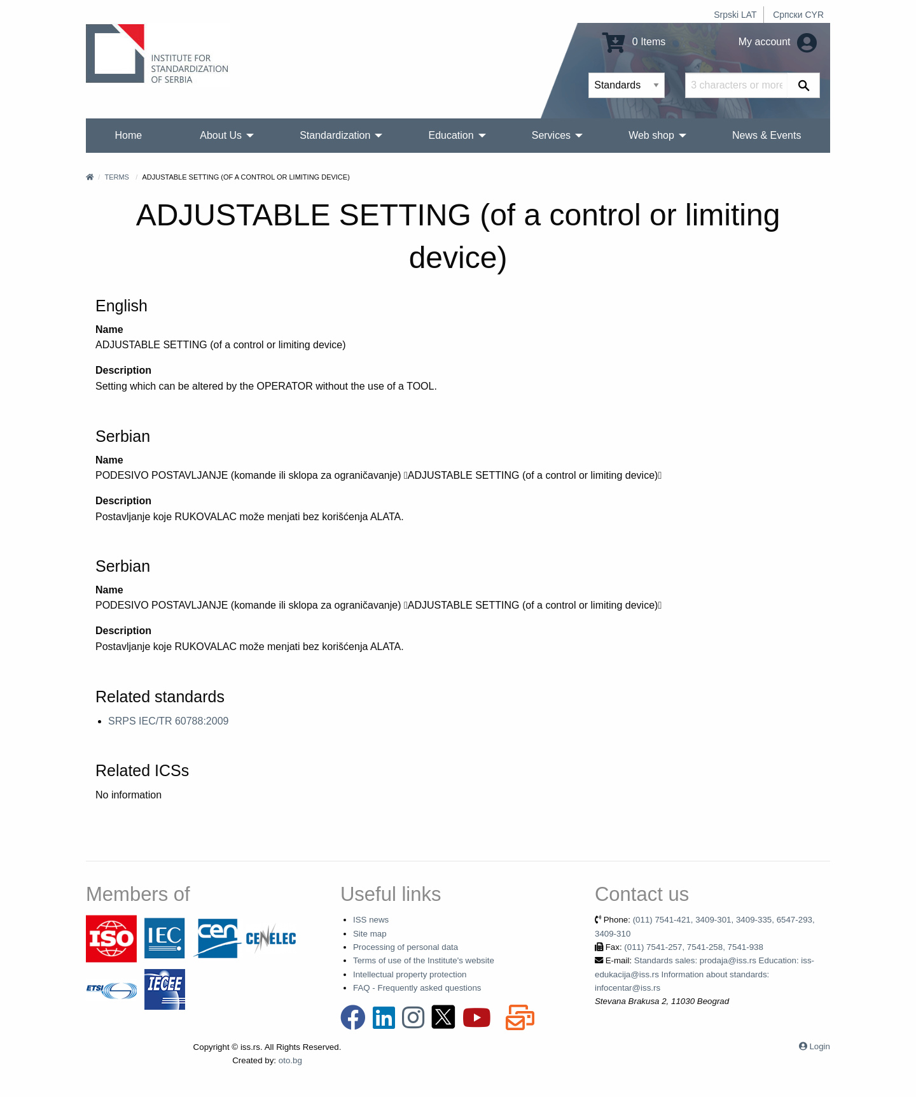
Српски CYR (798, 15)
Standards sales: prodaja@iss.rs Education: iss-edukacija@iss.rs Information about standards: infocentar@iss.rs (704, 974)
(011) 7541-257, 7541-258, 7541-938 (693, 947)
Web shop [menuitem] (651, 135)
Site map (370, 933)
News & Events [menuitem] (766, 135)
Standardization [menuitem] (335, 135)
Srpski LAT (735, 15)
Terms (116, 177)
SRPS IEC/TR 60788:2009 (168, 721)
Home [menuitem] (128, 135)
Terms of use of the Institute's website (423, 960)
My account (778, 41)
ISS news (371, 919)
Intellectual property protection (410, 974)
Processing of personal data (405, 947)
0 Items (633, 41)
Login (819, 1046)
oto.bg (290, 1060)
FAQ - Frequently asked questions (417, 988)
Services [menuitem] (551, 135)
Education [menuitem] (450, 135)
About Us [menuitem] (221, 135)
